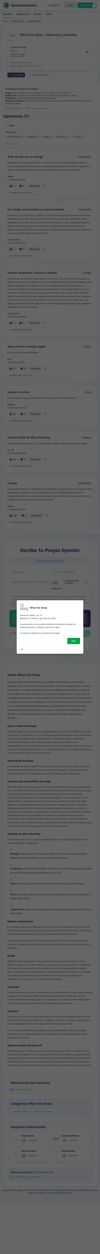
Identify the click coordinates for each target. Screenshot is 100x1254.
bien (73, 641)
